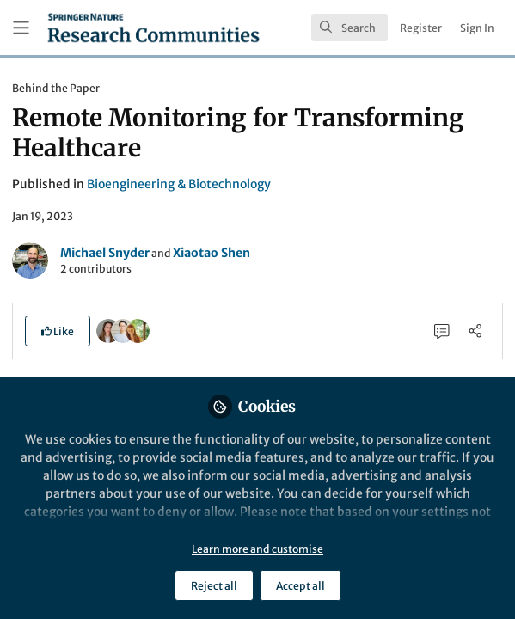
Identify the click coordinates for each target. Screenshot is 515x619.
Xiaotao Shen (211, 252)
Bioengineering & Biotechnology (179, 184)
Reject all (214, 585)
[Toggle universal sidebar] (21, 28)
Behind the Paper (56, 88)
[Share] (475, 331)
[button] (57, 331)
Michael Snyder (105, 252)
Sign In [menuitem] (477, 27)
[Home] (153, 27)
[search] (349, 27)
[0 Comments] (442, 331)
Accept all (300, 585)
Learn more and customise (257, 548)
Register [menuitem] (421, 27)
